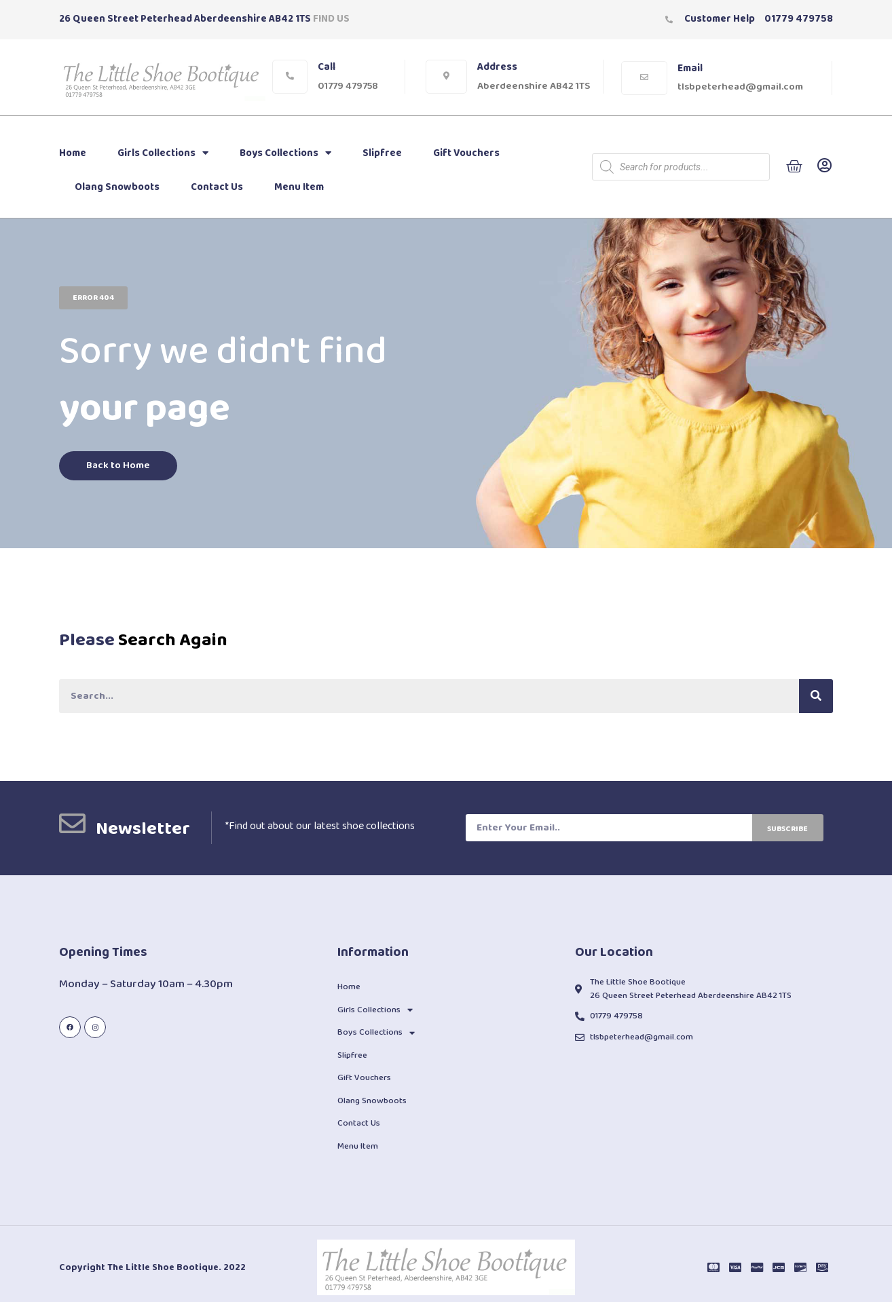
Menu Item (299, 187)
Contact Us (217, 187)
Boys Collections (285, 153)
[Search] (816, 696)
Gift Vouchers (466, 153)
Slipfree (382, 153)
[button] (93, 297)
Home (72, 153)
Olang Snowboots (117, 187)
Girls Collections (162, 153)
